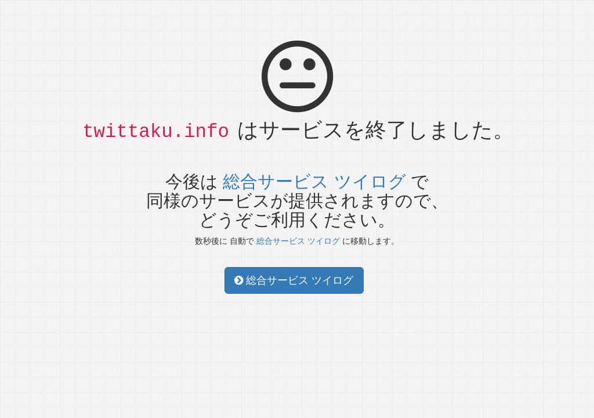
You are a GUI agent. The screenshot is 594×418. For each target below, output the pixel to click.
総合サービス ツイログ (314, 181)
